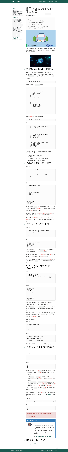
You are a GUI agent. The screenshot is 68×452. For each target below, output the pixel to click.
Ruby (17, 32)
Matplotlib (16, 14)
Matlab (18, 26)
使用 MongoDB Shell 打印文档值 (36, 21)
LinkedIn (37, 436)
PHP (19, 30)
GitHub (42, 436)
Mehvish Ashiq (30, 14)
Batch (14, 21)
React (14, 30)
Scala (14, 36)
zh (56, 1)
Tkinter (21, 11)
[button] (40, 60)
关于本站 (42, 450)
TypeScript (15, 29)
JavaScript (14, 13)
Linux (21, 26)
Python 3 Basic (15, 10)
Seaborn (14, 26)
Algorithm (20, 15)
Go (13, 31)
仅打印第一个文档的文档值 (35, 24)
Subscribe (32, 416)
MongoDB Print (30, 15)
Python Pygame (18, 19)
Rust (13, 19)
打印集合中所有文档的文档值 (36, 22)
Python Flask (15, 23)
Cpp (17, 27)
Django (19, 23)
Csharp (14, 32)
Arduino (20, 32)
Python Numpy (19, 13)
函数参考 (51, 1)
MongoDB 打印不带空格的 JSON (36, 444)
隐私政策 (51, 450)
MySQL (18, 33)
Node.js (16, 31)
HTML (20, 27)
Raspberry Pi (18, 36)
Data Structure (15, 15)
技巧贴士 (45, 1)
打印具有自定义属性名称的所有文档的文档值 (39, 26)
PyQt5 (20, 14)
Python (14, 20)
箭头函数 (49, 394)
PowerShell (18, 21)
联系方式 (55, 450)
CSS (16, 30)
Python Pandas (15, 22)
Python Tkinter (18, 20)
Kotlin (19, 31)
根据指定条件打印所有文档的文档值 (37, 28)
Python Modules (15, 12)
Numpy (20, 22)
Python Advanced (16, 11)
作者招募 (46, 450)
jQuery (18, 28)
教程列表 (40, 1)
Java (21, 30)
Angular (19, 29)
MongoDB (14, 33)
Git (13, 14)
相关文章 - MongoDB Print (37, 440)
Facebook (48, 436)
